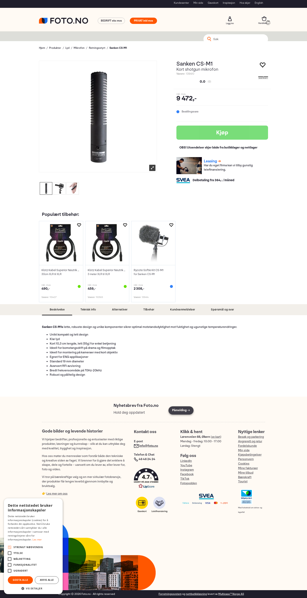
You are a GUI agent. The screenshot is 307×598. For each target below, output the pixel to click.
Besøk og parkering (251, 437)
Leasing (210, 161)
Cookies (243, 464)
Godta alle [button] (20, 580)
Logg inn (230, 19)
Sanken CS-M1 (118, 48)
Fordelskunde (247, 446)
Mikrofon (79, 48)
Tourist (242, 481)
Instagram (187, 470)
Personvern (246, 459)
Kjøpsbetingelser (250, 455)
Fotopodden (188, 483)
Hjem (42, 48)
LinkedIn (186, 461)
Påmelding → (181, 410)
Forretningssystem (170, 594)
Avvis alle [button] (47, 580)
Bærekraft (244, 477)
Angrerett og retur (250, 441)
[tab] (57, 309)
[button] (153, 479)
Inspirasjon (229, 3)
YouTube (186, 465)
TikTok (184, 479)
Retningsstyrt (97, 48)
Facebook (187, 474)
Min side (198, 3)
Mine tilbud (245, 473)
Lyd (67, 48)
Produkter (55, 48)
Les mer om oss (57, 494)
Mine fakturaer (248, 468)
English (259, 3)
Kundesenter (181, 3)
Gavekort (213, 3)
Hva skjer (245, 3)
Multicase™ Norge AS (231, 594)
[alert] (33, 546)
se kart (215, 437)
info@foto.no (148, 446)
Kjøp (222, 132)
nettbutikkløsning (196, 594)
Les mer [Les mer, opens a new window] (37, 539)
